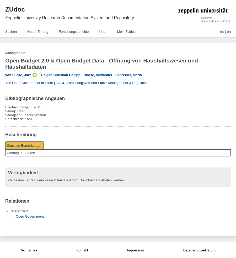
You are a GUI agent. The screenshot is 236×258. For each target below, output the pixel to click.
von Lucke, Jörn (18, 75)
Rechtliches (28, 250)
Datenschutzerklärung (199, 250)
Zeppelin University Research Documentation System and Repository (69, 17)
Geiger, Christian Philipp (61, 75)
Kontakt (82, 250)
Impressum (135, 250)
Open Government (30, 216)
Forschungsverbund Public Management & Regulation (107, 83)
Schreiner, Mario (128, 75)
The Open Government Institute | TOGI (34, 83)
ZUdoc (15, 9)
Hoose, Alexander (98, 75)
